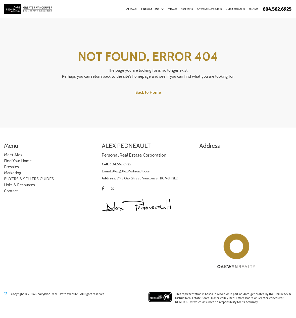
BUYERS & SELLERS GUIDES (209, 9)
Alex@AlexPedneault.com (132, 171)
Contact (253, 9)
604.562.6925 (120, 164)
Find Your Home (150, 9)
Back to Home (148, 92)
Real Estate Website (65, 294)
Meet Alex (131, 9)
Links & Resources (235, 9)
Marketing (187, 9)
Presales (172, 9)
